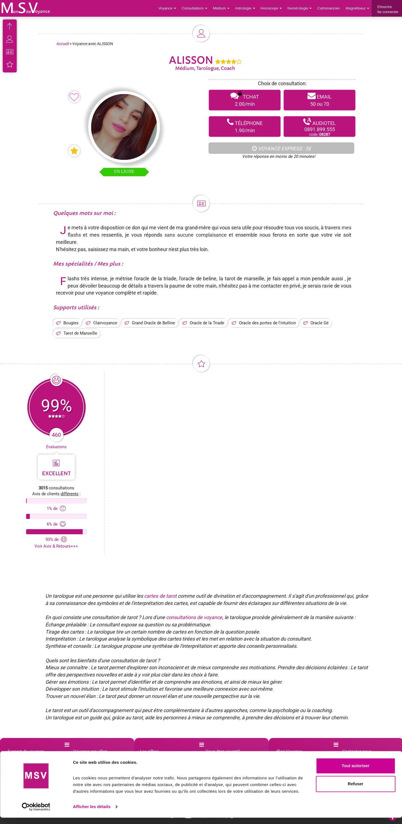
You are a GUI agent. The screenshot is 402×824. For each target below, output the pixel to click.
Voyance (168, 8)
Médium (222, 8)
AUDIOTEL (319, 127)
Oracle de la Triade (207, 322)
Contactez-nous (357, 751)
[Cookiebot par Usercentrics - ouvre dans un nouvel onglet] (36, 813)
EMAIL (319, 100)
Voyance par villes (90, 751)
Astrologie (246, 8)
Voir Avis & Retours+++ (56, 546)
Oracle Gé (319, 322)
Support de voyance (26, 751)
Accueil (62, 43)
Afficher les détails (91, 813)
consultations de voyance (194, 617)
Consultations (195, 8)
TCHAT (244, 100)
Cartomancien (329, 8)
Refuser (355, 790)
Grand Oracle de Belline (153, 322)
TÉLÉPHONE (244, 126)
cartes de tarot (160, 596)
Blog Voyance (289, 751)
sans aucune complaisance (195, 235)
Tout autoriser (355, 772)
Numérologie (300, 8)
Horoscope (271, 8)
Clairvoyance (105, 322)
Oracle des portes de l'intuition (267, 322)
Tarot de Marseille (80, 333)
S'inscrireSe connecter (387, 9)
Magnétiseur (357, 8)
